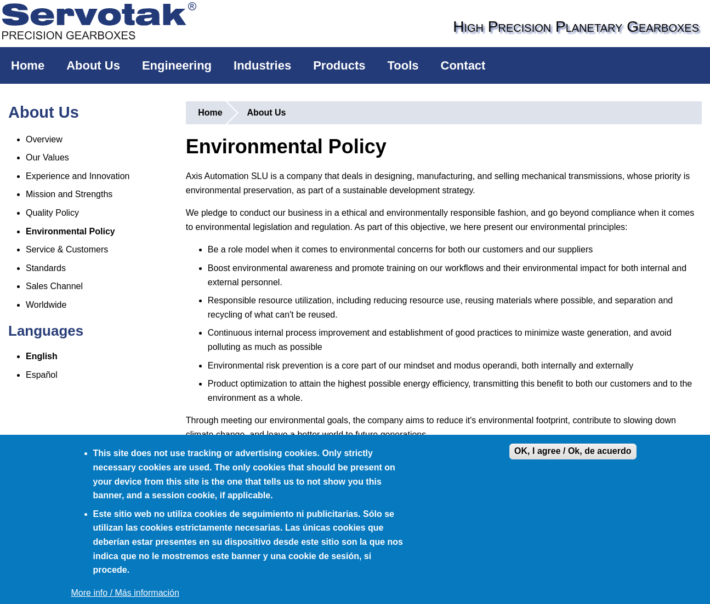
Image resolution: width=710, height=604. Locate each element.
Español (42, 374)
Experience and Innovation (77, 176)
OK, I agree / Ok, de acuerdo (572, 451)
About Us (93, 65)
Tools (403, 65)
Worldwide (46, 304)
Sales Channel (54, 286)
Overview (44, 139)
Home (27, 65)
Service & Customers (67, 249)
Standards (46, 268)
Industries (262, 65)
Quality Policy (52, 212)
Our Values (47, 157)
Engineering (177, 65)
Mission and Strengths (69, 194)
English (42, 356)
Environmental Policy (70, 231)
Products (339, 65)
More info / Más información (125, 592)
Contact (463, 65)
